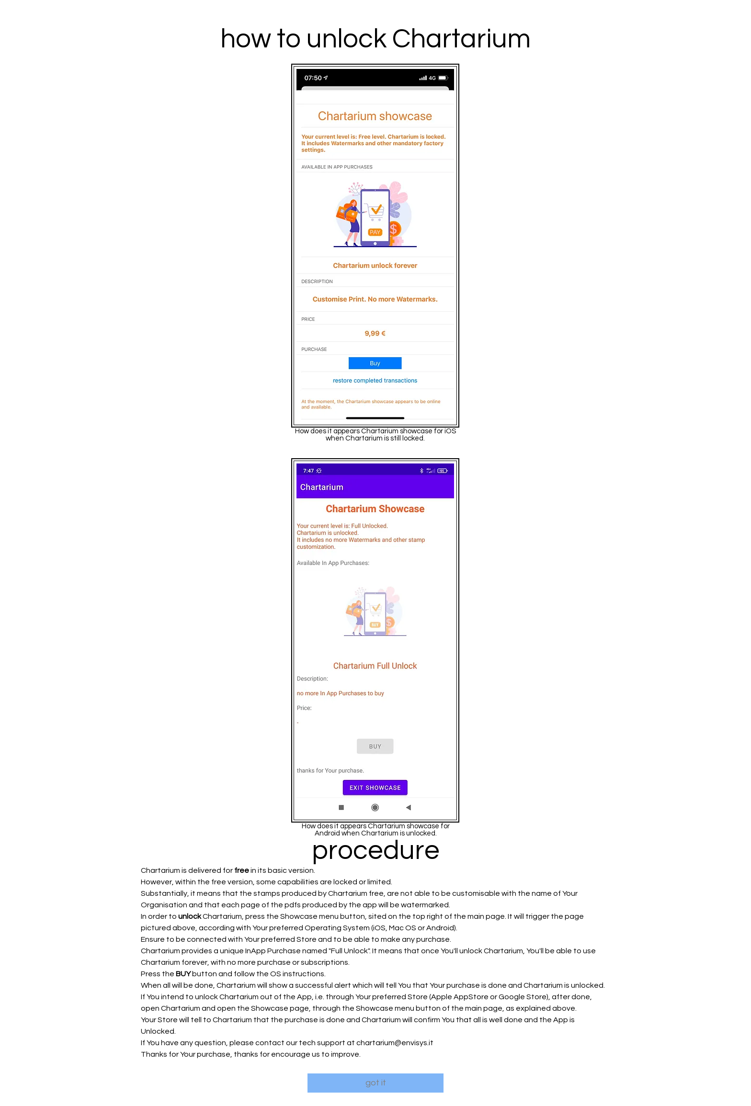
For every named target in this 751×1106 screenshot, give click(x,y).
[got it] (375, 1083)
